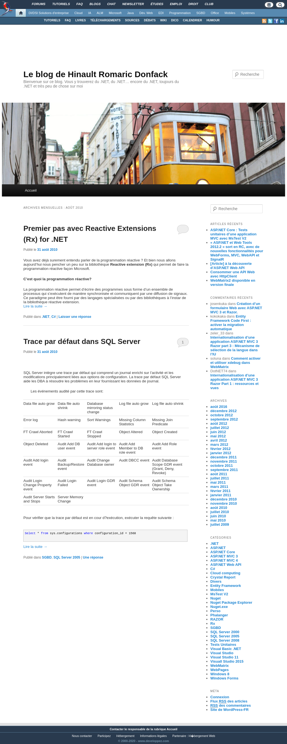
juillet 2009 (219, 524)
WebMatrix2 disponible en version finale (232, 282)
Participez (104, 736)
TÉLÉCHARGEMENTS (105, 20)
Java (130, 13)
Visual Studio (221, 653)
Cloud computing (225, 573)
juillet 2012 (219, 428)
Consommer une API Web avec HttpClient (232, 274)
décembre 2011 (223, 457)
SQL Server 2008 (224, 640)
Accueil (31, 190)
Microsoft (115, 13)
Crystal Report (223, 577)
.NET (46, 317)
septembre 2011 (224, 470)
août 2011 (218, 474)
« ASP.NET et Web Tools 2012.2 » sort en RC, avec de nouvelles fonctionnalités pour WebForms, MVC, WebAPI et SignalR (236, 250)
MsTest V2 (219, 594)
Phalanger (219, 615)
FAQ (68, 20)
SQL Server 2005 (67, 557)
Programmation (180, 13)
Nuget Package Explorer (231, 602)
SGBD (200, 13)
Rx (212, 623)
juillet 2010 (219, 512)
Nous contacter (82, 736)
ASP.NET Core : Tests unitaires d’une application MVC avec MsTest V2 (233, 234)
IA (89, 13)
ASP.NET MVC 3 (224, 556)
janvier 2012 (220, 453)
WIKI (163, 20)
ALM (100, 13)
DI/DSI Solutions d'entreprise (49, 13)
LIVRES (80, 20)
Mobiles (229, 13)
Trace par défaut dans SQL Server (81, 341)
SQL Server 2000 (224, 632)
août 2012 (218, 423)
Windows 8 (220, 674)
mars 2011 (219, 486)
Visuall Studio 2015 (227, 661)
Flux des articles (228, 701)
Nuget (215, 598)
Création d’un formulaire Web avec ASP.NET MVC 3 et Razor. (236, 308)
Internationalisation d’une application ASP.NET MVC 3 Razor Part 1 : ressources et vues (234, 381)
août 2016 (218, 407)
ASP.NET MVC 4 (224, 560)
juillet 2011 (219, 478)
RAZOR (216, 619)
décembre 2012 (223, 411)
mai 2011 (218, 482)
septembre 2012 (224, 419)
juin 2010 (218, 516)
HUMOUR (213, 20)
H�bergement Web (202, 736)
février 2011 (220, 491)
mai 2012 (218, 436)
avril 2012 (218, 440)
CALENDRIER (192, 20)
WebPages (219, 670)
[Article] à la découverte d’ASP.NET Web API (231, 265)
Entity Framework (225, 586)
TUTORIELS (52, 20)
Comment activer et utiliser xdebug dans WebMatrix (235, 362)
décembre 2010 (223, 499)
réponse (93, 557)
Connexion (219, 697)
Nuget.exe (219, 607)
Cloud (78, 13)
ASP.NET (218, 548)
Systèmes (248, 13)
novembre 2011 (223, 461)
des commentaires (230, 705)
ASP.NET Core (222, 552)
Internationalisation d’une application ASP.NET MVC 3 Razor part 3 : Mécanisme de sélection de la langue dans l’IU (235, 345)
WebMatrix (219, 665)
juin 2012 (218, 432)
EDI (161, 13)
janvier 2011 (220, 495)
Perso (215, 611)
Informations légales (153, 736)
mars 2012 (219, 444)
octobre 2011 (221, 465)
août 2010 (218, 508)
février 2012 (220, 449)
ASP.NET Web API (225, 564)
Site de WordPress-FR (229, 710)
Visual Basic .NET (225, 649)
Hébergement (125, 736)
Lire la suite (35, 306)
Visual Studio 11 (224, 657)
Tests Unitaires (223, 644)
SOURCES (132, 20)
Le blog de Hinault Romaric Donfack (95, 74)
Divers (216, 581)
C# (54, 317)
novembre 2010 (223, 503)
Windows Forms (224, 678)
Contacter (117, 729)
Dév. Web (146, 13)
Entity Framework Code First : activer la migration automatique (230, 322)
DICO (175, 20)
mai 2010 (218, 520)
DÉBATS (150, 20)
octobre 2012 (221, 415)
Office (215, 13)
